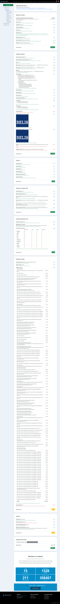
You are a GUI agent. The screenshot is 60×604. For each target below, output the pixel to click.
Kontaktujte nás (35, 588)
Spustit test (8, 5)
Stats (59, 602)
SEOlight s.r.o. (56, 602)
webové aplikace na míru (57, 603)
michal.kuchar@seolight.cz (23, 595)
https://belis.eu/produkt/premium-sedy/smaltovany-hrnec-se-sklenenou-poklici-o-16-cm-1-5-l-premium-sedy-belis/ (34, 9)
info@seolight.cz (40, 585)
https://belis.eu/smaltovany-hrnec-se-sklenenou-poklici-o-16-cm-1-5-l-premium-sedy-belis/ (30, 8)
